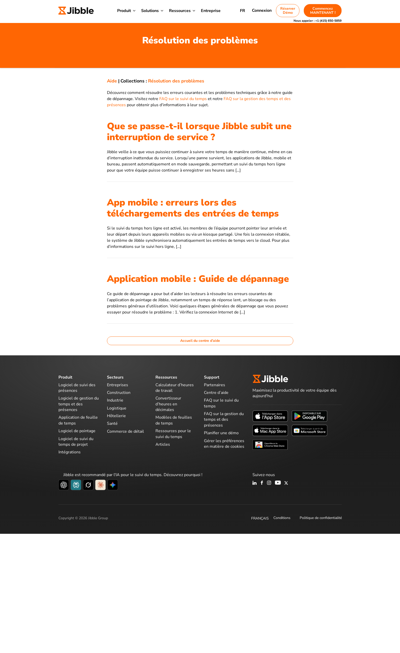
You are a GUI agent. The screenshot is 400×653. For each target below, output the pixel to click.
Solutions (150, 11)
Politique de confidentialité (321, 517)
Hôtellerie (116, 416)
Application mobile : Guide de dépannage (198, 279)
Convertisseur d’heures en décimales (168, 404)
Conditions (281, 517)
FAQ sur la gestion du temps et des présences (224, 419)
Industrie (115, 400)
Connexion (262, 10)
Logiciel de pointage (76, 431)
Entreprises (117, 385)
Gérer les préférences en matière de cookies (224, 443)
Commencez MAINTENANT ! (322, 10)
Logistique (116, 408)
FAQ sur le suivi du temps (183, 99)
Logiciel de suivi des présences (76, 387)
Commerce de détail (125, 431)
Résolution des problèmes (176, 81)
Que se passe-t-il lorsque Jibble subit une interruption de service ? (199, 131)
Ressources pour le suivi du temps (173, 433)
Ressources (180, 11)
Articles (162, 444)
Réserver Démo (287, 10)
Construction (118, 392)
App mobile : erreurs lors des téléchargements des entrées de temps (193, 208)
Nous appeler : (318, 21)
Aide (112, 81)
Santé (112, 423)
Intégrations (69, 452)
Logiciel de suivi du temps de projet (75, 441)
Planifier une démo (221, 433)
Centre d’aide (216, 392)
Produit (124, 11)
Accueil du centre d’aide (200, 340)
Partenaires (214, 385)
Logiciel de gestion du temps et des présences (78, 404)
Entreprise (211, 11)
